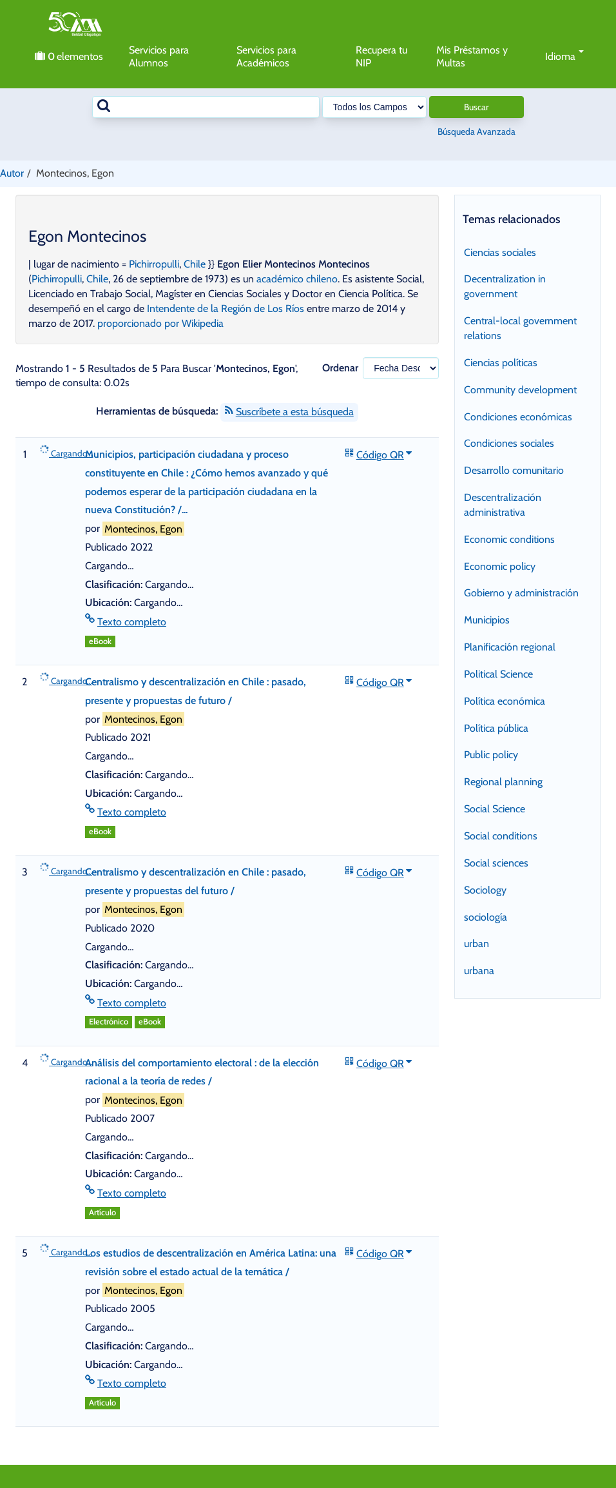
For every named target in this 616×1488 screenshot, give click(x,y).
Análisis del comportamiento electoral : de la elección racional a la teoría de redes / (202, 1072)
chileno (322, 279)
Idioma (564, 56)
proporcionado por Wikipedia (160, 323)
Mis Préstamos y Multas (472, 56)
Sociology (485, 890)
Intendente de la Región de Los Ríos (225, 308)
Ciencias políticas (500, 363)
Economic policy (499, 566)
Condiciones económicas (518, 417)
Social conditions (500, 836)
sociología (485, 917)
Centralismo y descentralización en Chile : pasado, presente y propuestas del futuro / (195, 881)
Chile (195, 264)
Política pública (496, 728)
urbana (479, 970)
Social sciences (496, 863)
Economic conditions (509, 539)
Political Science (498, 674)
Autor (12, 173)
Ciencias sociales (500, 252)
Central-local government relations (520, 328)
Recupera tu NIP (381, 56)
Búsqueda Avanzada (476, 131)
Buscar (476, 107)
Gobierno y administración (521, 593)
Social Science (494, 809)
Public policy (491, 755)
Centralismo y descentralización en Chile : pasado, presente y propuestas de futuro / (195, 691)
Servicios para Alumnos (159, 56)
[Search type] (374, 107)
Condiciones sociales (509, 443)
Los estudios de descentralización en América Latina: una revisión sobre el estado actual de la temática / (210, 1262)
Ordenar (340, 368)
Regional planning (503, 782)
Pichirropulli (154, 264)
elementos (69, 56)
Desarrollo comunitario (514, 470)
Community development (520, 390)
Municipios (487, 620)
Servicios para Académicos (266, 56)
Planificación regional (509, 647)
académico (279, 279)
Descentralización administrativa (502, 504)
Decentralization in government (505, 286)
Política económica (504, 701)
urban (476, 943)
